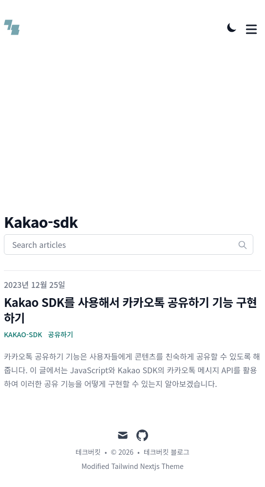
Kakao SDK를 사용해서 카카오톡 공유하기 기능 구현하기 (130, 309)
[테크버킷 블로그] (14, 27)
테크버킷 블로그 (166, 452)
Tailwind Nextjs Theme (147, 466)
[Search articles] (128, 244)
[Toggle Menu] (251, 27)
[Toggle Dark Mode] (232, 27)
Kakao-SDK (23, 334)
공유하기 (61, 334)
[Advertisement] (132, 139)
